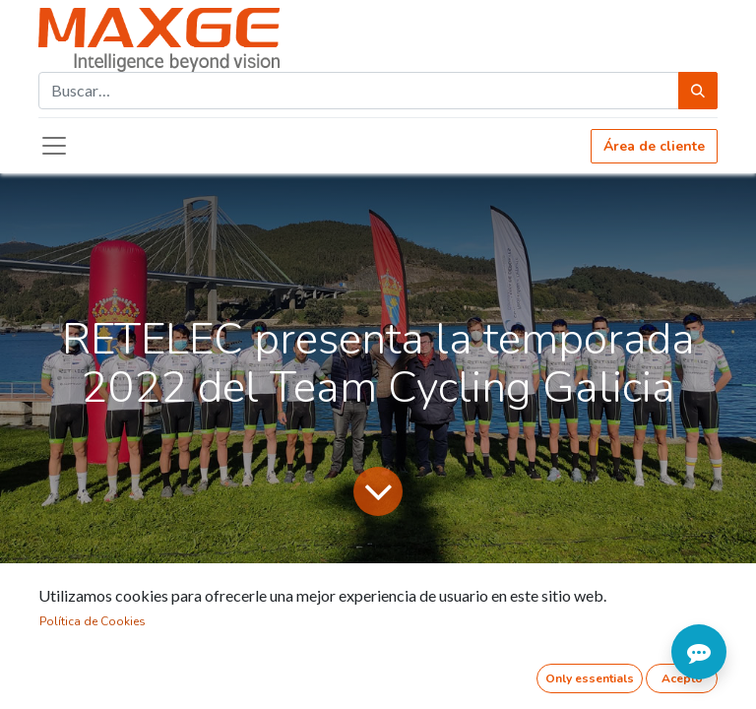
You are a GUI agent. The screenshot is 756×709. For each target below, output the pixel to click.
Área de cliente (654, 146)
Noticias (195, 598)
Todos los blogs (91, 598)
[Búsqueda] (698, 90)
